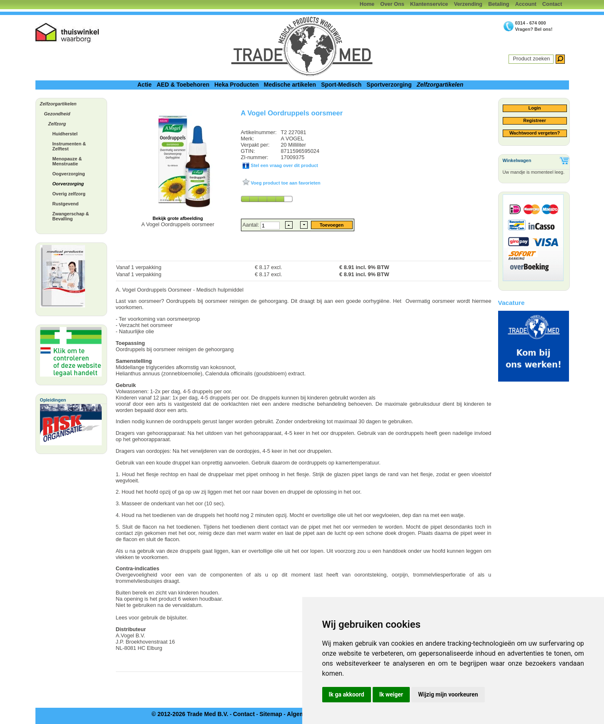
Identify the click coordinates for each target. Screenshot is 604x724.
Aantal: (252, 225)
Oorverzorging (68, 183)
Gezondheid (57, 113)
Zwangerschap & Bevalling (71, 216)
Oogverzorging (69, 173)
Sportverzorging (388, 84)
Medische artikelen (290, 84)
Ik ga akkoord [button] (346, 694)
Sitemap (270, 714)
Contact (552, 4)
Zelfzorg (57, 123)
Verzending (468, 4)
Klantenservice (429, 4)
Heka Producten (236, 84)
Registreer (534, 120)
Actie (144, 84)
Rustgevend (66, 203)
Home (367, 4)
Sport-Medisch (341, 84)
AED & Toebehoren (183, 84)
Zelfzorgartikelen (439, 84)
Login (535, 107)
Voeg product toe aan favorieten (285, 182)
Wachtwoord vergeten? (534, 132)
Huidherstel (65, 133)
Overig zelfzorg (69, 193)
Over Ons (392, 4)
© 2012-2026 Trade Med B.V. (189, 714)
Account (525, 4)
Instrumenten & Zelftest (69, 146)
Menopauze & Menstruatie (67, 161)
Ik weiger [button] (391, 694)
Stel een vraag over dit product (284, 165)
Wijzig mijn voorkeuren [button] (448, 694)
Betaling (498, 4)
